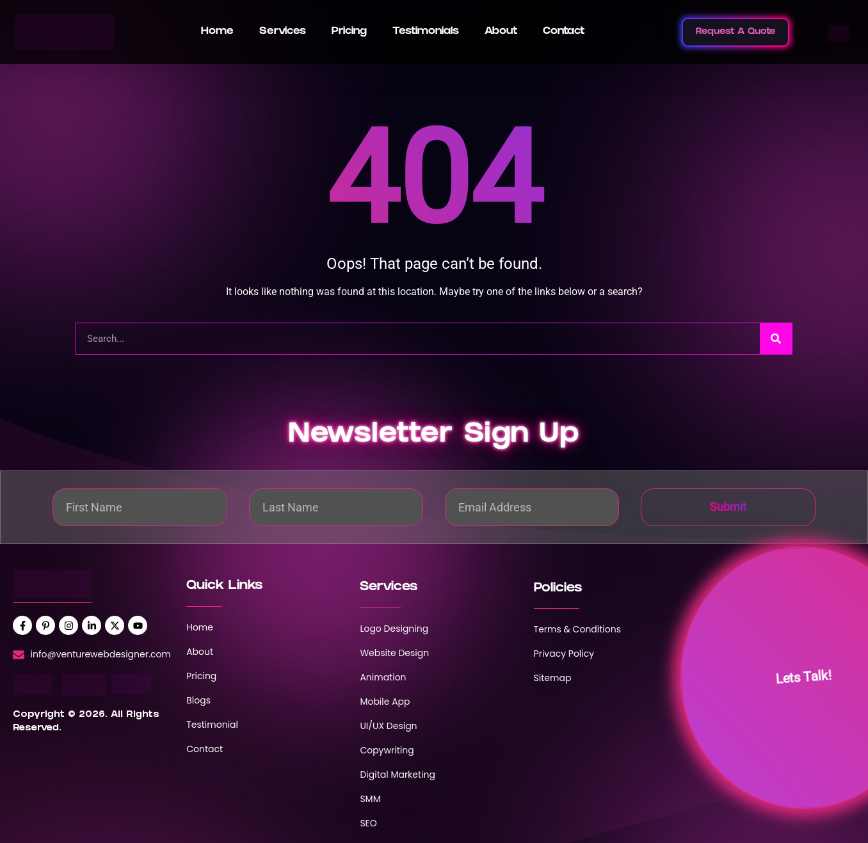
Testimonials (425, 31)
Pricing (349, 31)
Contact (563, 31)
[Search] (776, 338)
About (501, 31)
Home (217, 31)
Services (282, 31)
